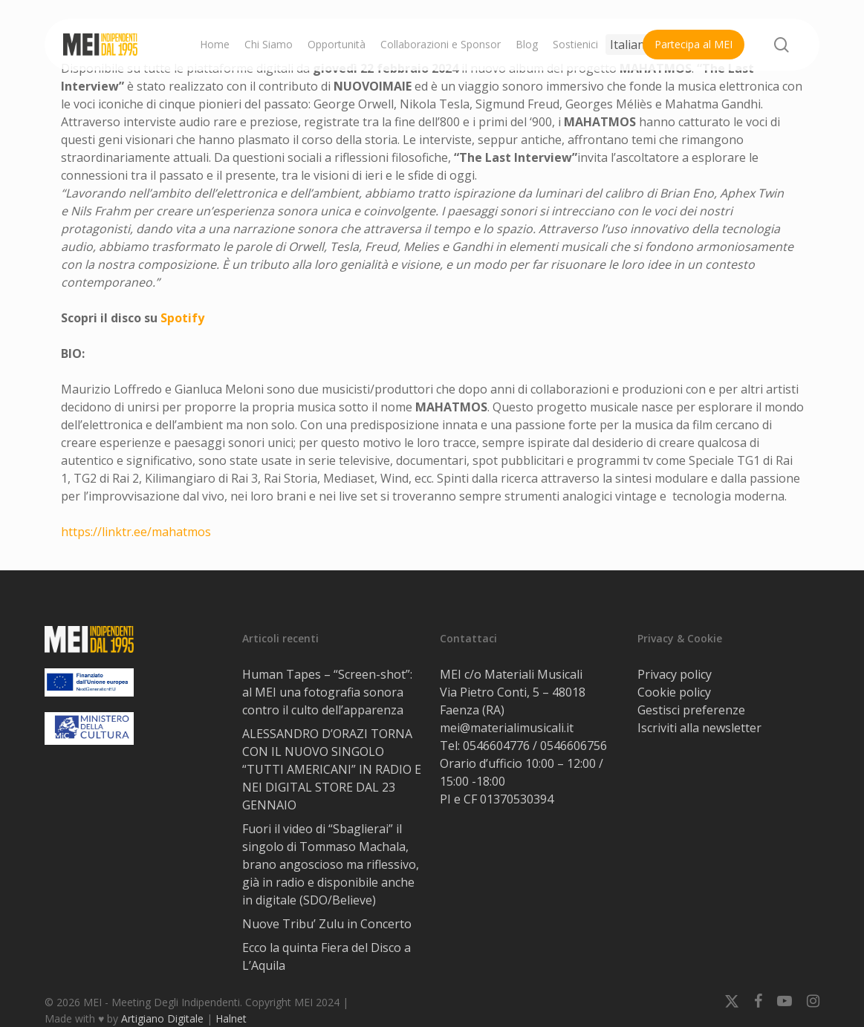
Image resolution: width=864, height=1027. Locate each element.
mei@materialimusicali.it (507, 728)
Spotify (182, 318)
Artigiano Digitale (162, 1018)
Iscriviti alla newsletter (699, 728)
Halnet (231, 1018)
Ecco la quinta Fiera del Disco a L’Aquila (326, 956)
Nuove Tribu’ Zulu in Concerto (328, 924)
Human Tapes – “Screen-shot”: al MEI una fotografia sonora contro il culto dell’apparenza (327, 692)
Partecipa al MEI (694, 44)
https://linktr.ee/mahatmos (136, 532)
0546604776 (496, 745)
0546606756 (573, 745)
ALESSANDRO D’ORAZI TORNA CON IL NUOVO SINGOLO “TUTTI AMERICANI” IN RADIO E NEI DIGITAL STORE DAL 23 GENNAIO (331, 769)
